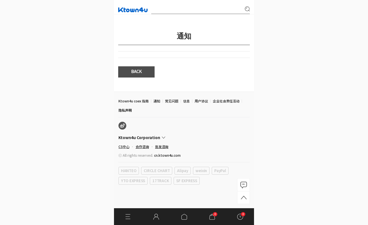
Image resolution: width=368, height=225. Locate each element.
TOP (243, 197)
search (247, 8)
